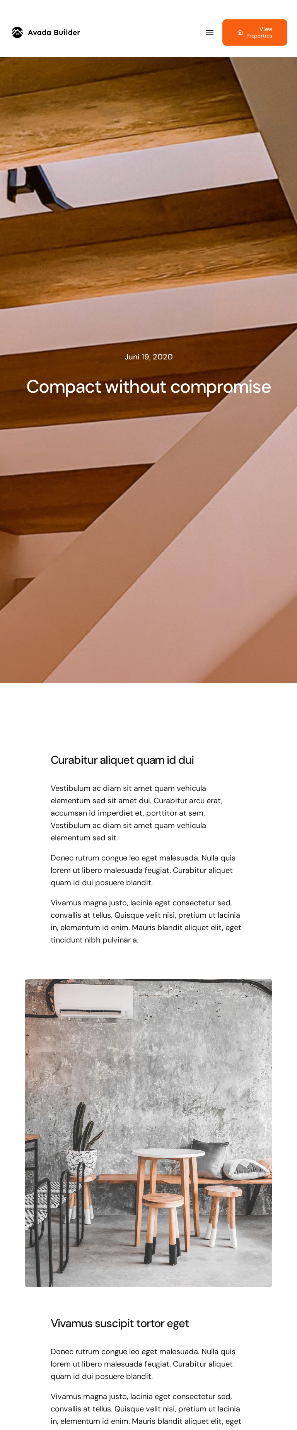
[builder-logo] (46, 31)
